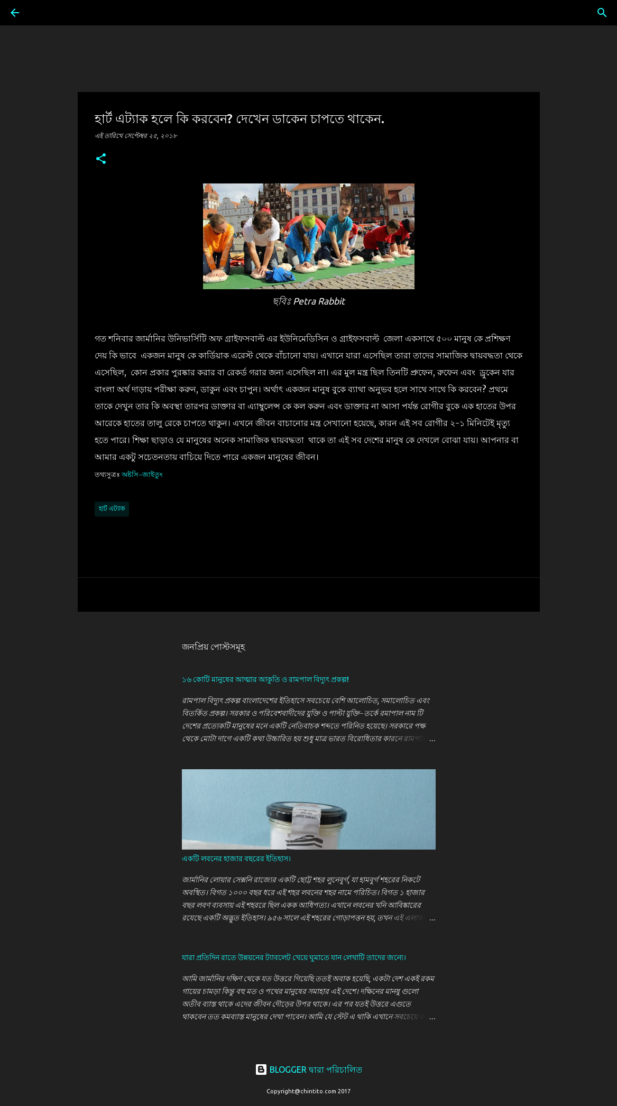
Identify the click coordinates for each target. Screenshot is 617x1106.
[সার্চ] (44, 12)
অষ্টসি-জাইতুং (142, 474)
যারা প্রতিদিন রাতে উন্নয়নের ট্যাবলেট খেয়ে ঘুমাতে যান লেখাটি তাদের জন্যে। (294, 957)
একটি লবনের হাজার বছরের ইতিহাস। (236, 858)
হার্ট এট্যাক (112, 508)
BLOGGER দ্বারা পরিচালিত (308, 1069)
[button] (101, 159)
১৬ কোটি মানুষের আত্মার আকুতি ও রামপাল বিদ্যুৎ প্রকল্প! (265, 679)
